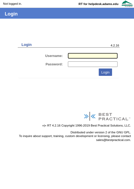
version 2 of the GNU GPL (112, 132)
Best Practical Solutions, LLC (110, 125)
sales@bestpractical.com (113, 139)
